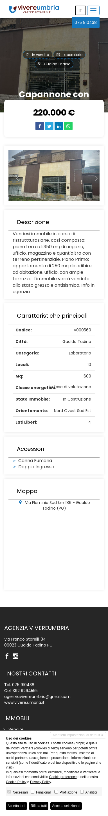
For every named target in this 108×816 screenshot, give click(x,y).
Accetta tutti (16, 806)
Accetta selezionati (66, 806)
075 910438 (86, 22)
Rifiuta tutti (39, 806)
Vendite (16, 729)
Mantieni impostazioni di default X (78, 735)
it (80, 10)
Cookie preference (62, 777)
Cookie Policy (16, 782)
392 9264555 (25, 690)
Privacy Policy (40, 782)
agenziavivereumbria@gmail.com (37, 696)
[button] (15, 176)
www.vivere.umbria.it (24, 702)
